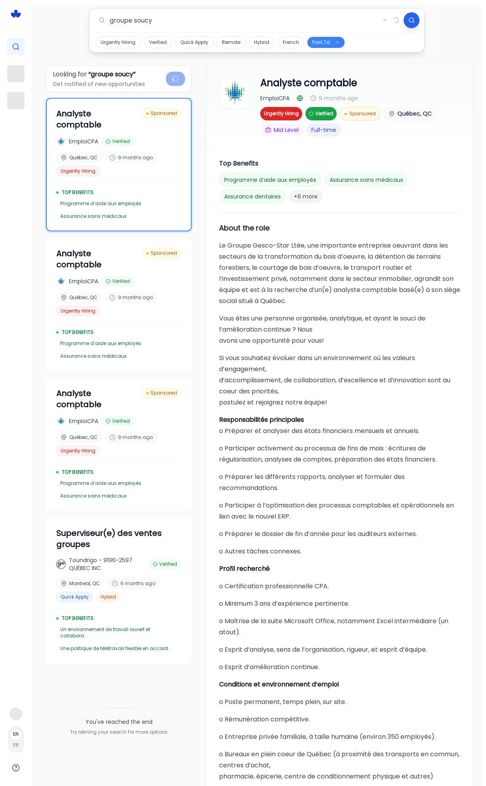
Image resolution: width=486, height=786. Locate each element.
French (291, 42)
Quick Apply (194, 42)
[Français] (16, 740)
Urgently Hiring (118, 42)
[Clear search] (384, 20)
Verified (158, 42)
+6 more (306, 196)
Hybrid (261, 42)
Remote (231, 42)
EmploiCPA (275, 98)
